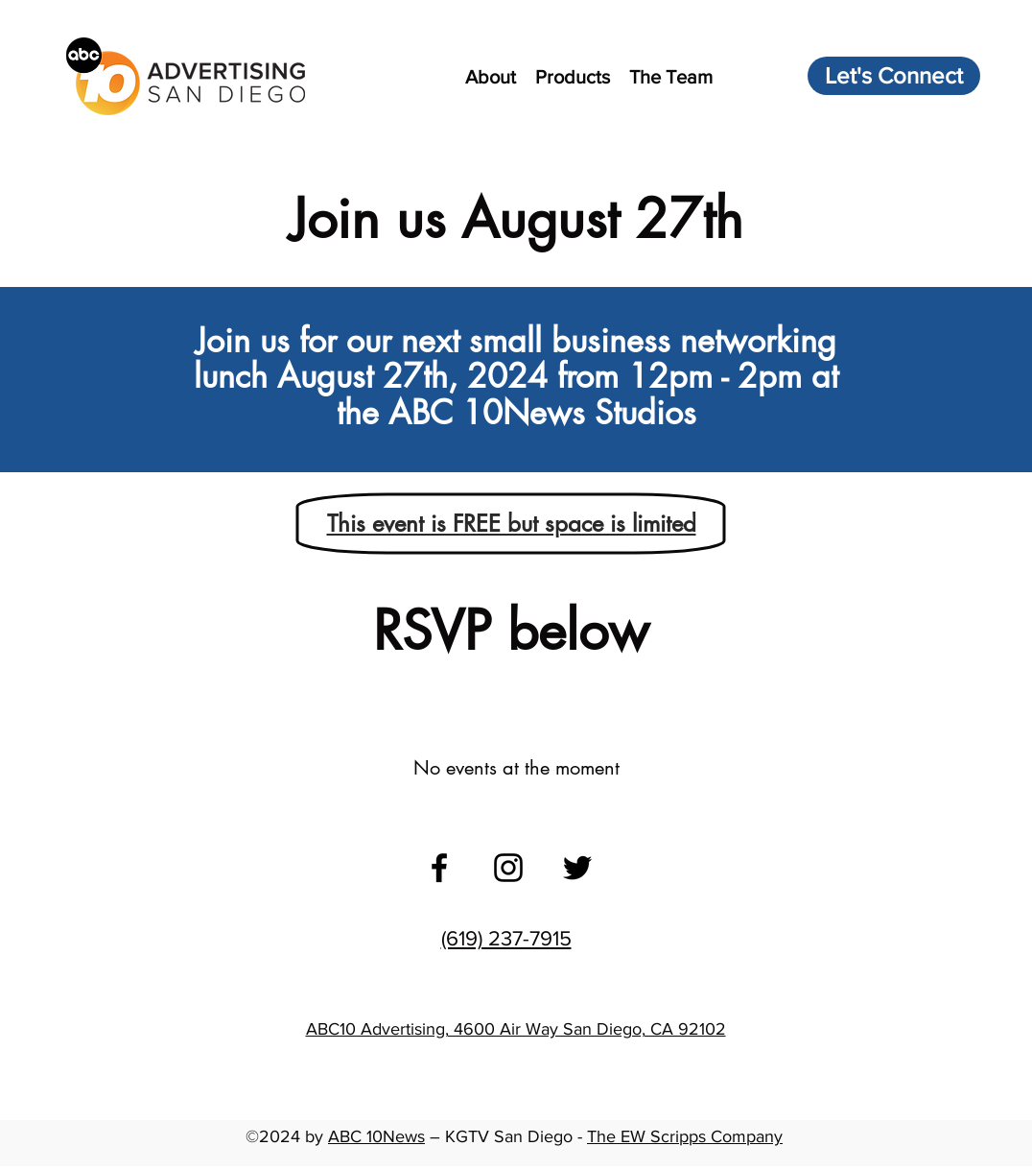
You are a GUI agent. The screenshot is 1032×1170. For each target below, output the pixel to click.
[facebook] (439, 867)
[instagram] (508, 867)
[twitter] (577, 867)
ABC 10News (376, 1136)
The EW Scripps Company (685, 1136)
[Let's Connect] (894, 76)
